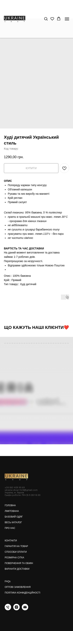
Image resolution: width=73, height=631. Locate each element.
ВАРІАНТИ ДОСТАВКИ (17, 569)
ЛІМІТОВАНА (12, 511)
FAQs (8, 581)
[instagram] (16, 609)
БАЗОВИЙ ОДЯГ (14, 516)
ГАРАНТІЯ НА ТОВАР (16, 546)
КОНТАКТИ (11, 540)
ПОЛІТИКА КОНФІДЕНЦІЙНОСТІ (22, 592)
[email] (25, 609)
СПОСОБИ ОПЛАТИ (16, 552)
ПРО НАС (10, 528)
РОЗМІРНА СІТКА (14, 557)
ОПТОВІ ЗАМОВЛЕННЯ (18, 587)
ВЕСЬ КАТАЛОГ (13, 522)
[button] (46, 19)
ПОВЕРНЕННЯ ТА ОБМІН (19, 563)
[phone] (8, 609)
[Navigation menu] (67, 19)
